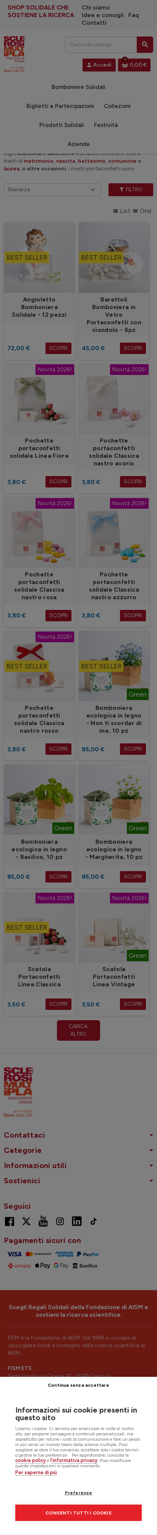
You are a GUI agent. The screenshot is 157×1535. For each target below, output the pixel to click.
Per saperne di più (36, 1472)
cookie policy (30, 1460)
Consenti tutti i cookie (78, 1513)
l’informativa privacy (73, 1460)
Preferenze (78, 1492)
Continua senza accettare (78, 1385)
